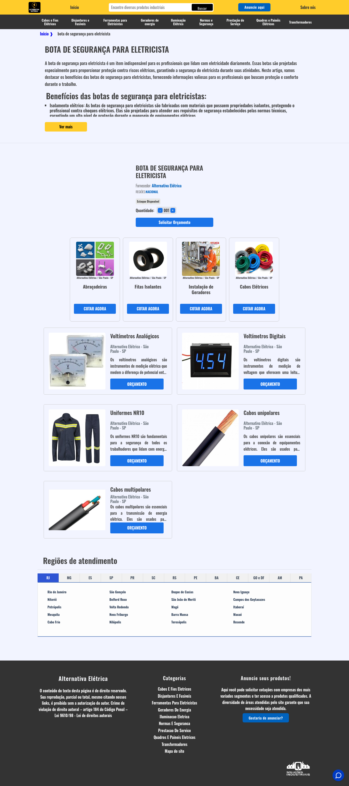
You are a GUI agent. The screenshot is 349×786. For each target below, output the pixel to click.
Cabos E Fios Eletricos (174, 689)
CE (237, 577)
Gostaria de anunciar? (266, 717)
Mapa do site (174, 751)
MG (69, 577)
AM (280, 577)
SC (153, 577)
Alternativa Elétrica (83, 678)
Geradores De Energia (174, 710)
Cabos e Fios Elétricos (50, 21)
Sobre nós (308, 7)
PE (195, 577)
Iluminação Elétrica (178, 21)
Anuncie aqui (254, 7)
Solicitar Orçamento (174, 222)
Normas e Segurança (206, 21)
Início (74, 7)
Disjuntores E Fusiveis (174, 696)
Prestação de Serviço (235, 21)
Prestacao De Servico (174, 730)
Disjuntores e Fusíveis (80, 21)
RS (174, 577)
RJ (48, 577)
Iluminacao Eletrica (174, 717)
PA (301, 577)
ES (90, 577)
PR (132, 577)
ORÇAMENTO (137, 384)
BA (217, 577)
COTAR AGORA (95, 309)
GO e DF (258, 577)
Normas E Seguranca (174, 723)
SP (111, 577)
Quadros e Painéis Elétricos (268, 21)
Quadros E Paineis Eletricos (174, 737)
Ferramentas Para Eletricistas (174, 703)
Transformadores (300, 22)
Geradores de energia (150, 21)
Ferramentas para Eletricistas (115, 21)
